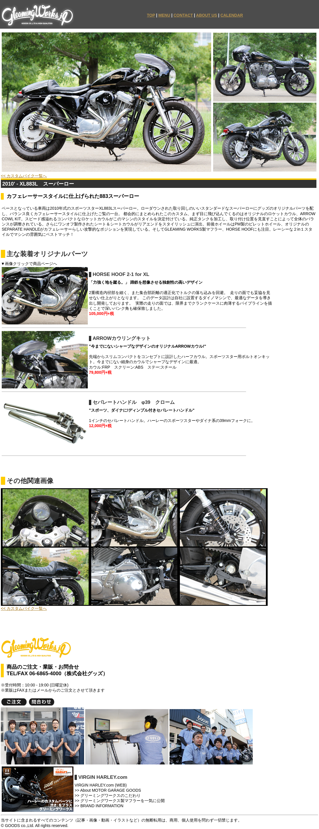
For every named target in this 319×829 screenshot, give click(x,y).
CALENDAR (231, 15)
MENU (164, 15)
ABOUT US (206, 15)
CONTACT (183, 15)
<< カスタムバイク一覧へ (24, 176)
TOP (151, 15)
